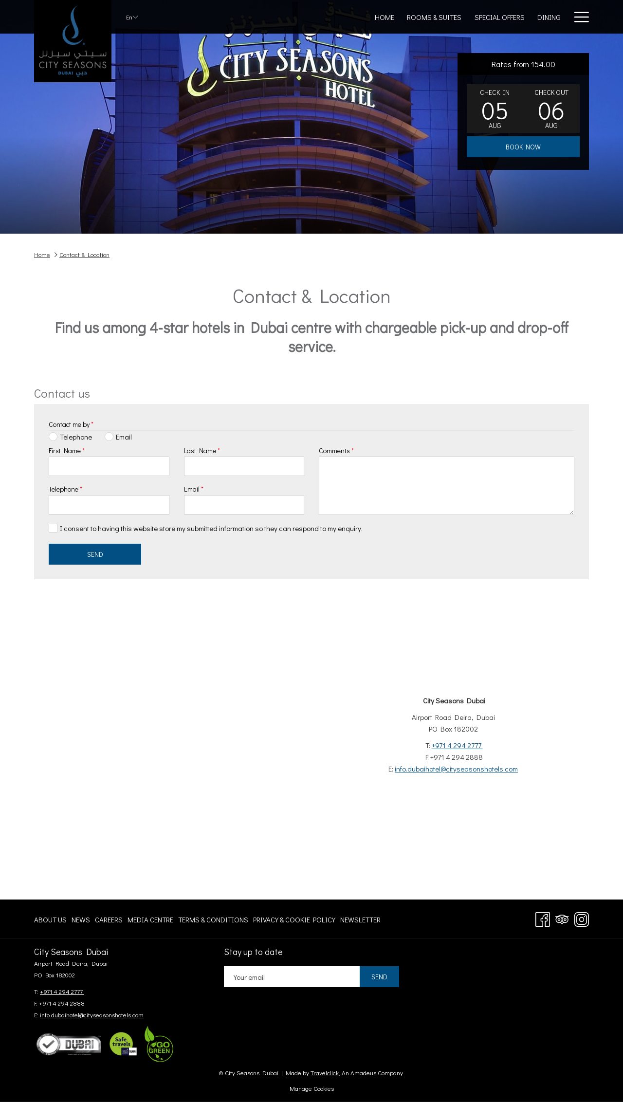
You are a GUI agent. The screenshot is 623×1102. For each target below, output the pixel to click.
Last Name (202, 450)
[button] (495, 108)
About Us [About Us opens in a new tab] (50, 921)
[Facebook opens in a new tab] (542, 917)
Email (193, 489)
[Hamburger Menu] (578, 17)
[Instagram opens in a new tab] (581, 917)
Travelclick (325, 1072)
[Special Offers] (382, 17)
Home (42, 254)
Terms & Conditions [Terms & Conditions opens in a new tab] (213, 921)
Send (95, 554)
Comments (336, 450)
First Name (67, 450)
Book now (523, 146)
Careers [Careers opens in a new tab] (109, 921)
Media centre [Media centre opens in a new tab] (150, 921)
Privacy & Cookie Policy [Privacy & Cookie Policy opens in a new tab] (294, 921)
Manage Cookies (312, 1088)
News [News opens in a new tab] (81, 921)
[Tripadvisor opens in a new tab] (562, 917)
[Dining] (432, 17)
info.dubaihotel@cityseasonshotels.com (456, 768)
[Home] (268, 17)
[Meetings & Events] (489, 17)
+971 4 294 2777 (457, 745)
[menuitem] (51, 919)
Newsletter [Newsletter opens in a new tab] (360, 921)
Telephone (65, 489)
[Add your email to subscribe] (292, 976)
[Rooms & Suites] (317, 17)
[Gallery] (547, 17)
